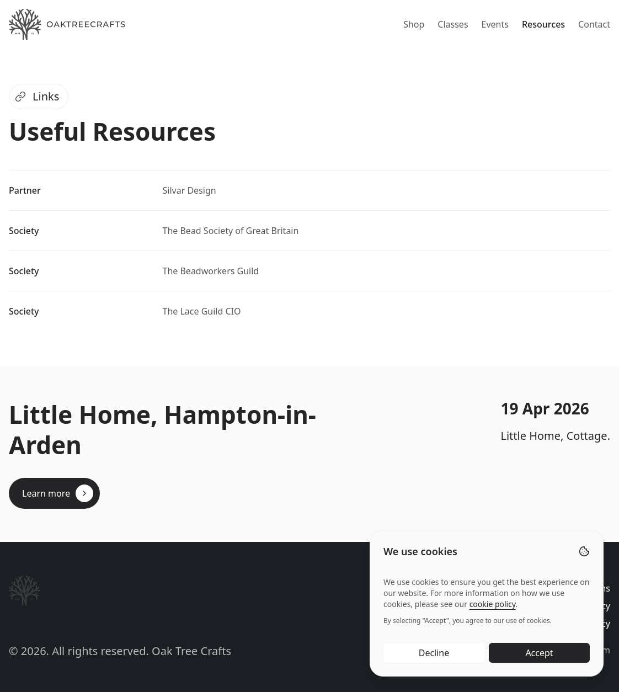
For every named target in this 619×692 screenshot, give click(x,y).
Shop (413, 24)
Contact (594, 24)
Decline (434, 653)
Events (495, 24)
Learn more (57, 493)
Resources (543, 24)
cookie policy (492, 604)
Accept (539, 653)
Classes (452, 24)
